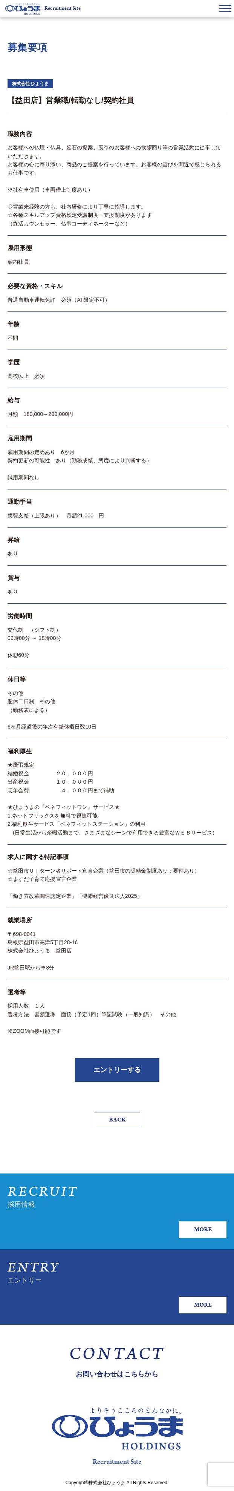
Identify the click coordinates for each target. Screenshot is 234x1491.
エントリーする (117, 1070)
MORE (203, 1229)
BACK (117, 1120)
